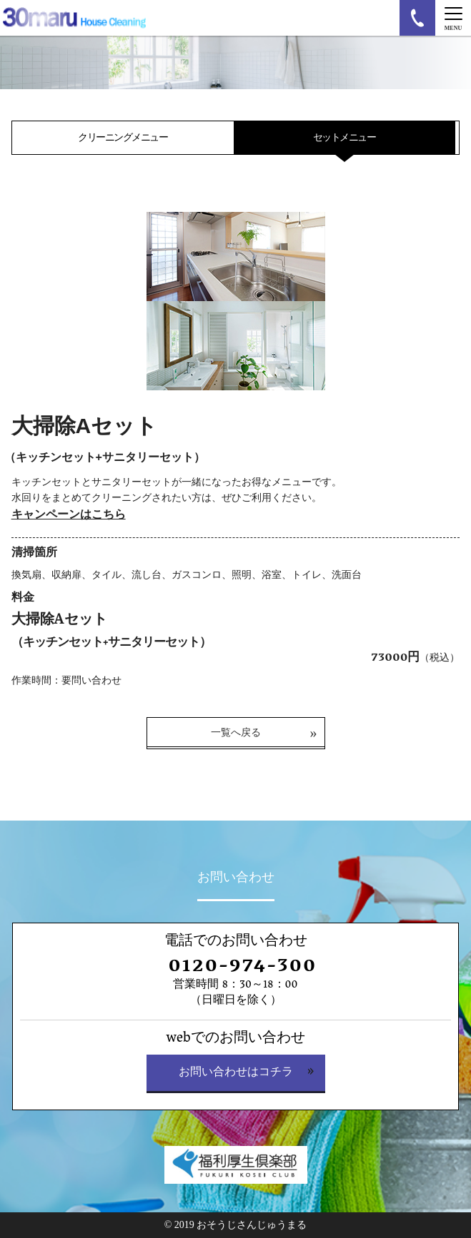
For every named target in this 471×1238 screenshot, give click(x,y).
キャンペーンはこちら (68, 514)
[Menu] (453, 18)
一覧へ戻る (236, 732)
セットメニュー (344, 137)
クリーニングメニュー (122, 137)
